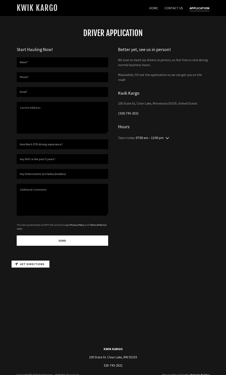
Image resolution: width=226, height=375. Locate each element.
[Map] (113, 293)
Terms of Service (98, 224)
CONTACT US (174, 8)
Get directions (29, 264)
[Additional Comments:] (62, 200)
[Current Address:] (62, 118)
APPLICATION (200, 8)
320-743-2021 (113, 365)
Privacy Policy (77, 224)
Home (153, 8)
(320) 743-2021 (128, 113)
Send (62, 240)
